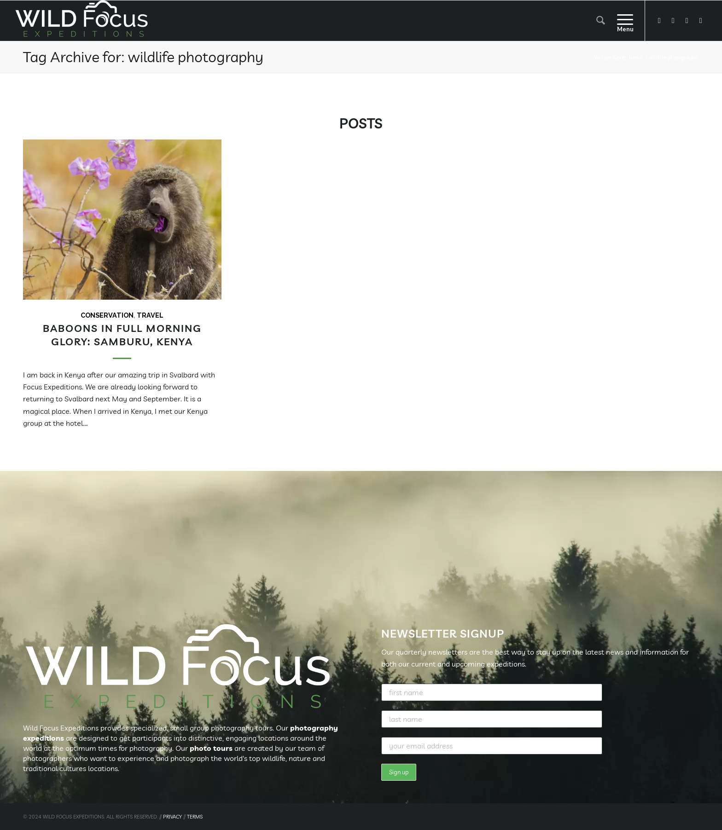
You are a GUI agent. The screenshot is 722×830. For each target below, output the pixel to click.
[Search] (600, 20)
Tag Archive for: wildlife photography (143, 56)
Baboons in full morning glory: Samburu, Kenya (122, 334)
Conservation (107, 315)
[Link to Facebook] (659, 20)
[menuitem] (600, 20)
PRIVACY (172, 816)
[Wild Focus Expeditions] (83, 20)
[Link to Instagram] (687, 20)
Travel (150, 315)
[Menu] (622, 20)
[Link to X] (673, 20)
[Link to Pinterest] (701, 20)
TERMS (195, 816)
